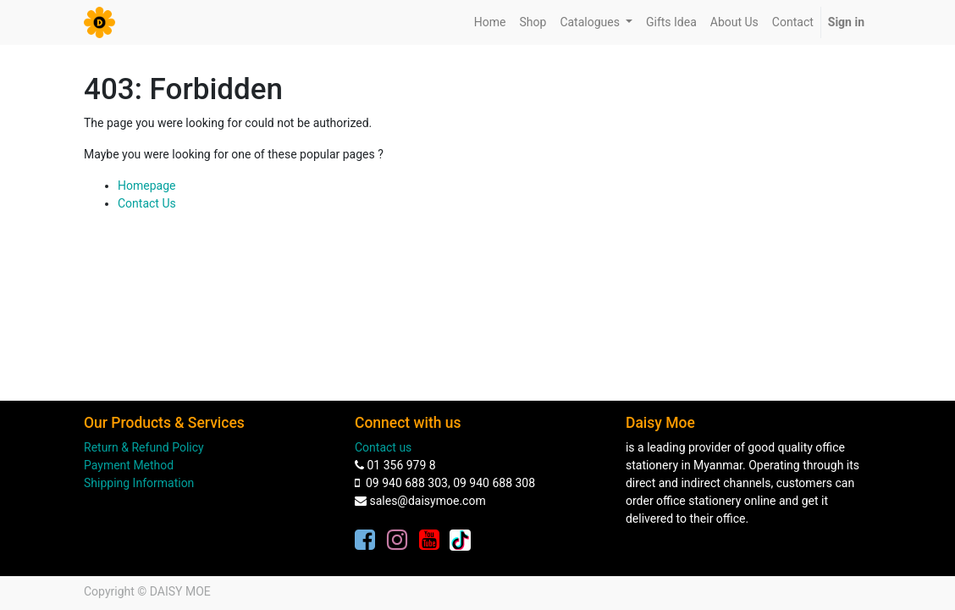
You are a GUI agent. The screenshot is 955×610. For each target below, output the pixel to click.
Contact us (383, 447)
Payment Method (129, 465)
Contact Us (147, 203)
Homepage (146, 185)
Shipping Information (139, 483)
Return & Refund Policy (144, 447)
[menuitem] (490, 22)
